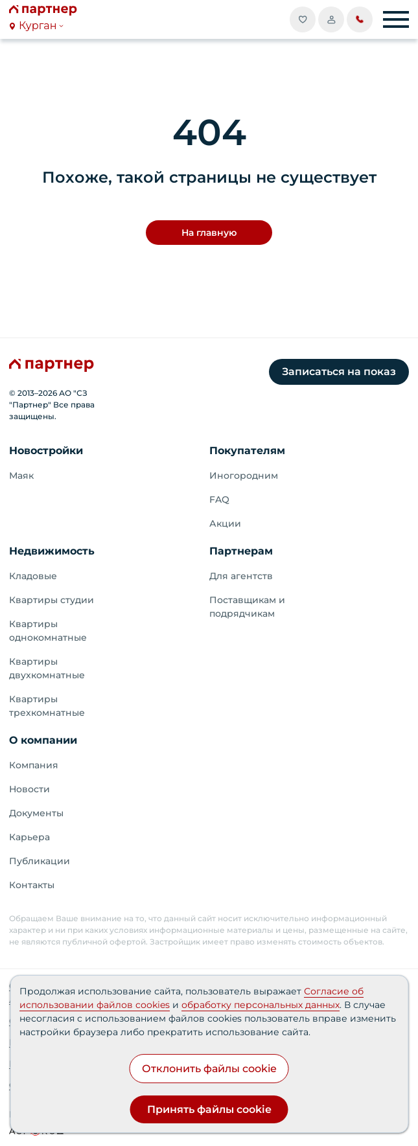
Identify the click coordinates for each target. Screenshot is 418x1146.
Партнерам (241, 551)
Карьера (29, 837)
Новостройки (46, 450)
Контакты (31, 885)
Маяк (21, 475)
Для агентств (241, 576)
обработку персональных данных (260, 1005)
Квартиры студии (51, 600)
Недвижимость (52, 551)
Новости (29, 789)
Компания (33, 765)
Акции (225, 523)
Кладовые (33, 576)
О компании (43, 740)
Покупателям (247, 450)
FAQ (219, 499)
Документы (36, 813)
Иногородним (243, 475)
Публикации (39, 861)
